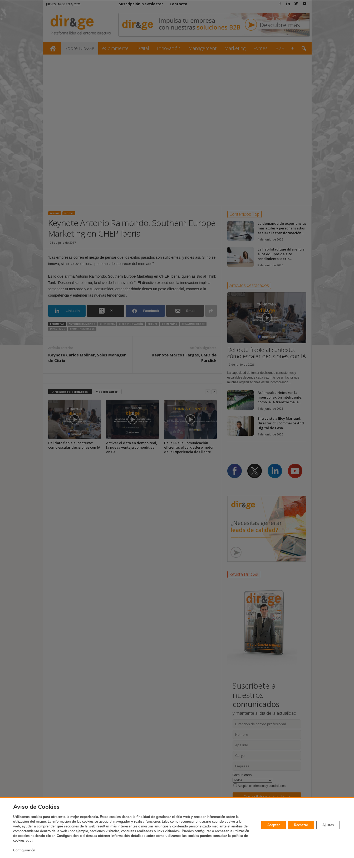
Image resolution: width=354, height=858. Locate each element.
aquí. (132, 840)
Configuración (24, 850)
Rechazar (293, 824)
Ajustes (325, 824)
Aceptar (261, 824)
